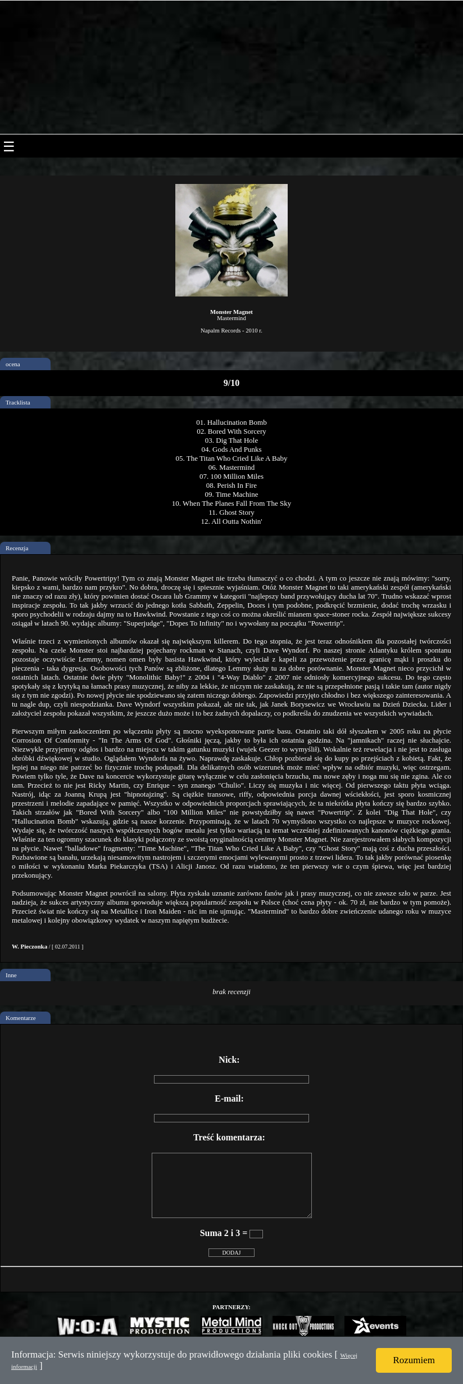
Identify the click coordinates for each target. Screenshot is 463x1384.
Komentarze (21, 1017)
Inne (11, 975)
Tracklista (18, 402)
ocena (13, 364)
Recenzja (17, 548)
